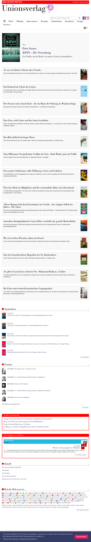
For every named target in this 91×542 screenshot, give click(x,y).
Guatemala (41, 498)
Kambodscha (60, 500)
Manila (40, 505)
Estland (49, 497)
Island (25, 500)
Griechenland (18, 498)
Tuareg (64, 505)
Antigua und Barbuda (48, 493)
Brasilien (36, 495)
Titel (11, 21)
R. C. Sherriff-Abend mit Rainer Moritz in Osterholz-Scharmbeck (32, 390)
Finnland (64, 497)
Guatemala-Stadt (30, 507)
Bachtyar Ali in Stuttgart (21, 384)
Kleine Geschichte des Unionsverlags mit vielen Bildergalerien (23, 421)
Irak (11, 500)
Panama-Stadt (22, 507)
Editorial (32, 505)
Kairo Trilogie (53, 507)
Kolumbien (18, 502)
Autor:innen (32, 21)
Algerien (26, 493)
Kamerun (67, 500)
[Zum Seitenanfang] (88, 310)
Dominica (83, 495)
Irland (20, 500)
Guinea (47, 498)
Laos (42, 502)
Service (7, 24)
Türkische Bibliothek (17, 505)
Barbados (12, 495)
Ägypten (13, 493)
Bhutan (29, 495)
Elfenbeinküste (35, 497)
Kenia (4, 502)
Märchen (73, 505)
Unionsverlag (5, 507)
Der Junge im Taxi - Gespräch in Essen (25, 369)
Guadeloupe (33, 498)
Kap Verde (80, 500)
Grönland (26, 498)
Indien (81, 498)
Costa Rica (60, 495)
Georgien (5, 498)
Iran (15, 500)
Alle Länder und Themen (82, 510)
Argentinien (58, 493)
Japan (47, 500)
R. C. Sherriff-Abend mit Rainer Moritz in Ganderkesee (30, 377)
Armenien (65, 493)
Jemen (52, 500)
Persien (36, 505)
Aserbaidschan (73, 493)
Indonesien (5, 500)
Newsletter (69, 21)
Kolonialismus (25, 505)
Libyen (59, 502)
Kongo (31, 502)
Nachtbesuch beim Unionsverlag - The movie (14, 479)
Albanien (19, 493)
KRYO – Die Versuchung (36, 52)
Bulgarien (43, 495)
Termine (44, 21)
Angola (32, 493)
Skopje (77, 505)
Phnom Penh (16, 507)
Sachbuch (47, 507)
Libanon (53, 502)
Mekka (10, 507)
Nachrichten (56, 21)
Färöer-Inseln (56, 497)
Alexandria (41, 507)
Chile (49, 495)
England (43, 497)
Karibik (49, 505)
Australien (5, 495)
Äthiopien (81, 493)
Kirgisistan (10, 502)
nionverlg (28, 8)
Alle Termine (85, 407)
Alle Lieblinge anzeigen (80, 454)
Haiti (62, 498)
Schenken (9, 505)
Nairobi (36, 507)
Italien (36, 500)
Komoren (25, 502)
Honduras (68, 498)
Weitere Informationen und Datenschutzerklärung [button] (20, 539)
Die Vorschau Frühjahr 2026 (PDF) (11, 467)
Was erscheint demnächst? (9, 476)
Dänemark (67, 495)
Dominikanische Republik (9, 497)
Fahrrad (54, 505)
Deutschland (75, 495)
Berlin (58, 507)
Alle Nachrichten (84, 357)
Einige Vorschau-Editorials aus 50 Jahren (17, 424)
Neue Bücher (5, 470)
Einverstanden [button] (81, 536)
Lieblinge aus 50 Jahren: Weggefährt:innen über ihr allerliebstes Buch (26, 427)
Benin (24, 495)
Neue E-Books (6, 473)
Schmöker (45, 505)
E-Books (19, 21)
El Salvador (26, 497)
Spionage (81, 505)
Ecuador (19, 497)
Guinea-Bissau (55, 498)
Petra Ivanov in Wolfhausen (22, 397)
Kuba (37, 502)
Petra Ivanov (29, 48)
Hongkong (75, 498)
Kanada (73, 500)
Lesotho (47, 502)
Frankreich (70, 497)
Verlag (80, 21)
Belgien (18, 495)
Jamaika (42, 500)
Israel (31, 500)
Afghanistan (5, 493)
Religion (68, 505)
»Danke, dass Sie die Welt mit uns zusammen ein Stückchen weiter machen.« (28, 419)
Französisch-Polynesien (81, 497)
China (54, 495)
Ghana (11, 498)
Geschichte (59, 505)
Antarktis (38, 493)
